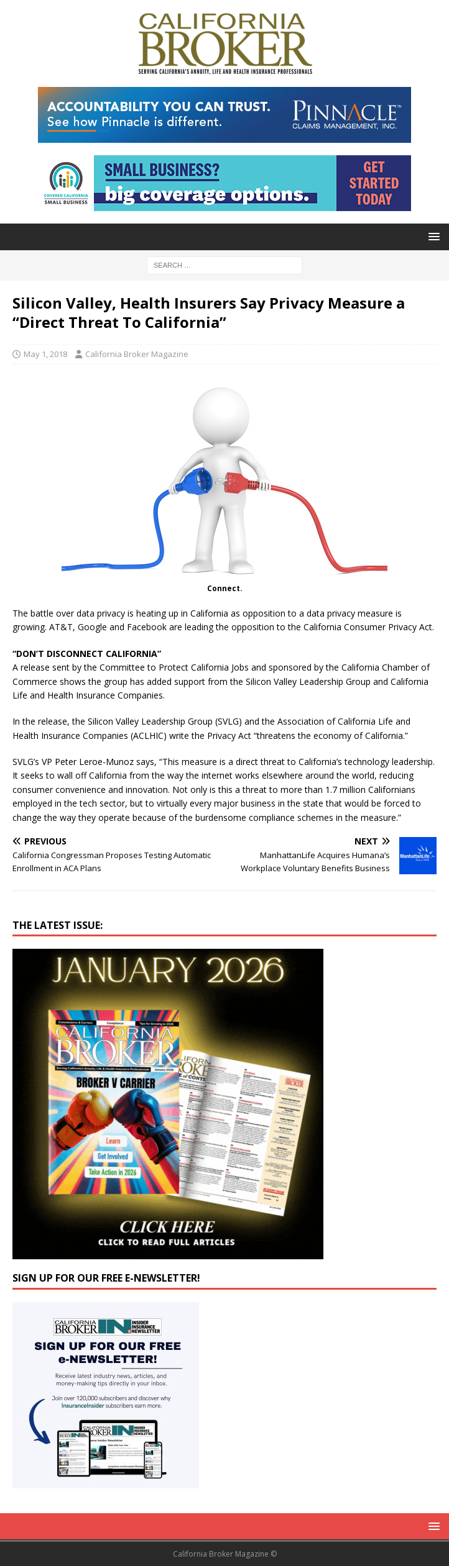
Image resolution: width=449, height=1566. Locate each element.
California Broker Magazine (136, 354)
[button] (432, 236)
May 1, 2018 (45, 354)
